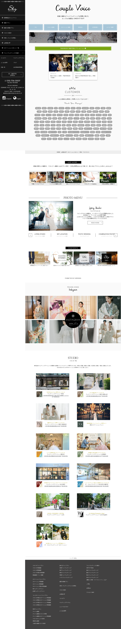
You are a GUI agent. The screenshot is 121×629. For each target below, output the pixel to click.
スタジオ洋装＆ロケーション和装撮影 (42, 597)
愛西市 (102, 139)
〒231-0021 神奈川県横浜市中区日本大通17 (52, 456)
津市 (43, 115)
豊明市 (81, 135)
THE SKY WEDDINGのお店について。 (106, 258)
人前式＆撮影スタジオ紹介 (39, 623)
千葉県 (82, 118)
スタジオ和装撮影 (37, 570)
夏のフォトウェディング (92, 572)
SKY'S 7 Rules (89, 567)
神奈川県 (99, 115)
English (17, 98)
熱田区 (53, 121)
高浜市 (98, 125)
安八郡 (58, 121)
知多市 (61, 111)
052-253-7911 (64, 486)
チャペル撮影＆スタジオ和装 (40, 613)
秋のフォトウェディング (92, 575)
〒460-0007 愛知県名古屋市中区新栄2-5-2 (52, 486)
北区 (60, 118)
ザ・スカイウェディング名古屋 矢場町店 (96, 484)
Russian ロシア (85, 132)
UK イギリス (69, 135)
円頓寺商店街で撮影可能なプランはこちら (73, 48)
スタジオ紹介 (63, 590)
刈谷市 (54, 139)
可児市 (98, 118)
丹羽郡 (72, 139)
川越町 (87, 115)
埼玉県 (54, 118)
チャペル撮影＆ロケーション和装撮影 (42, 616)
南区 (110, 115)
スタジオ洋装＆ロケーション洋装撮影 (42, 602)
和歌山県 (38, 108)
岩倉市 (47, 128)
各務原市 (87, 121)
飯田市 (36, 128)
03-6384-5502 (63, 426)
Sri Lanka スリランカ (74, 132)
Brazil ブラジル (52, 132)
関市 (50, 118)
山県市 (64, 118)
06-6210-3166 (105, 456)
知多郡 (103, 118)
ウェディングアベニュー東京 (56, 393)
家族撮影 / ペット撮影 (38, 575)
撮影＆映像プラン (64, 581)
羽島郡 (104, 121)
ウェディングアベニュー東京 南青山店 (97, 394)
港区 (64, 125)
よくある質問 (4, 62)
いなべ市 (76, 118)
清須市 (76, 135)
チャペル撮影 (36, 611)
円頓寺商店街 (68, 56)
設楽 (59, 132)
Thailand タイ (45, 135)
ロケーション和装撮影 (38, 584)
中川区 (78, 111)
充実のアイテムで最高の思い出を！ (62, 258)
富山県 (42, 128)
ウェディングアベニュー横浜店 (55, 454)
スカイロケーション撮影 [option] (62, 235)
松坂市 (65, 115)
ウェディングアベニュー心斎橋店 (96, 454)
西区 (82, 115)
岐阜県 (50, 111)
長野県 (92, 118)
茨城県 (64, 121)
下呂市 (53, 125)
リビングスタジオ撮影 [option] (40, 235)
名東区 (44, 111)
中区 (56, 108)
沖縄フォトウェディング (65, 575)
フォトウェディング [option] (84, 235)
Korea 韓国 (43, 132)
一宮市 (64, 132)
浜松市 (92, 108)
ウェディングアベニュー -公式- (55, 515)
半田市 (87, 125)
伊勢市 (67, 111)
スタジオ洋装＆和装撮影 (39, 572)
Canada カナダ (54, 135)
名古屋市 (50, 108)
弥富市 (70, 118)
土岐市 (92, 115)
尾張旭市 (79, 139)
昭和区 (98, 121)
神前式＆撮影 (36, 621)
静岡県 (107, 111)
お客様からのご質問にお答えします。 (84, 258)
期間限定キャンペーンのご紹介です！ (39, 258)
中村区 (101, 111)
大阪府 (109, 121)
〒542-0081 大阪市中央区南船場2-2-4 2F (93, 456)
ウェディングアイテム (18, 58)
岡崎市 (72, 111)
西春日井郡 (38, 118)
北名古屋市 (85, 108)
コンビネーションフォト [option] (106, 235)
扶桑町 (62, 135)
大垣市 (55, 111)
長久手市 (60, 115)
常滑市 (81, 121)
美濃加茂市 (81, 125)
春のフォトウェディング (92, 570)
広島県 (69, 128)
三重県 (83, 111)
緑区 (87, 118)
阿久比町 (96, 128)
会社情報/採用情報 (17, 67)
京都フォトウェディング (65, 567)
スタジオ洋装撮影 (37, 567)
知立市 (38, 135)
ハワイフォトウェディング (66, 577)
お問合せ (88, 588)
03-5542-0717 (56, 396)
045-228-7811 (65, 456)
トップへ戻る (73, 558)
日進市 (98, 132)
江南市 (37, 132)
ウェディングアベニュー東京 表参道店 (56, 424)
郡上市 (36, 121)
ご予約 (88, 584)
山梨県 (93, 125)
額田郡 (97, 139)
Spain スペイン (89, 135)
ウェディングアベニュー (96, 515)
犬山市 (69, 121)
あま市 (53, 128)
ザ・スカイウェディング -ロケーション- (55, 545)
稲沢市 (43, 139)
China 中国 (103, 128)
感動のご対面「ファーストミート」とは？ (96, 579)
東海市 (49, 139)
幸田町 (68, 125)
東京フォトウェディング (65, 572)
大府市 (67, 108)
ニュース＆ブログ (64, 606)
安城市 (104, 115)
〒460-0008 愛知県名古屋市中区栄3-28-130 (93, 486)
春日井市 (91, 139)
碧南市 (84, 139)
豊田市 (102, 135)
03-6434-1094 (104, 396)
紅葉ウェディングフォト (39, 591)
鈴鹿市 (44, 118)
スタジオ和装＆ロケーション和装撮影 (42, 605)
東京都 (77, 115)
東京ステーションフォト (97, 425)
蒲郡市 (36, 125)
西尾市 (109, 128)
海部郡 (109, 125)
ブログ (15, 62)
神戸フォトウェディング (65, 570)
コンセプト (3, 58)
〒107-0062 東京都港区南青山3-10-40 (52, 426)
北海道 (80, 128)
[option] (73, 216)
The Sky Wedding (75, 278)
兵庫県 (74, 125)
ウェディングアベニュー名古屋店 (55, 484)
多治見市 (95, 111)
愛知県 (108, 108)
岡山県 (47, 121)
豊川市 (64, 128)
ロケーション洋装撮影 (38, 581)
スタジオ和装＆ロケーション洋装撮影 (42, 600)
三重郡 (39, 111)
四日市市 (61, 108)
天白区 (109, 118)
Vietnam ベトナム (106, 132)
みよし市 (48, 115)
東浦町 (92, 132)
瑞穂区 (75, 121)
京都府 (58, 125)
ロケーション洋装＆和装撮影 (40, 586)
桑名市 (89, 111)
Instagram (7, 98)
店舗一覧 (3, 67)
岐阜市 (97, 108)
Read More (95, 223)
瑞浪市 (44, 108)
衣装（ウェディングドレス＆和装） (68, 585)
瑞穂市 (71, 115)
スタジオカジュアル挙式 (39, 618)
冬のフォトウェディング (92, 577)
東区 (54, 115)
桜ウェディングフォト (38, 588)
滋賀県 (104, 125)
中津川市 (37, 115)
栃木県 (93, 121)
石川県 (58, 128)
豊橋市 (75, 128)
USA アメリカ (88, 128)
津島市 (42, 121)
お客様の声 (62, 594)
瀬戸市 (47, 125)
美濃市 (78, 108)
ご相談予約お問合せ (13, 74)
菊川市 (73, 108)
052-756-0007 (106, 486)
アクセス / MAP (90, 592)
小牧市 (108, 135)
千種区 (103, 108)
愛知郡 (97, 135)
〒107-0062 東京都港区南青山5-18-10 (93, 396)
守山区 (42, 125)
